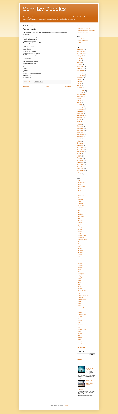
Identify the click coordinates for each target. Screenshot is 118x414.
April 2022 (79, 85)
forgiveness (81, 237)
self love (80, 293)
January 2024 (80, 49)
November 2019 (80, 130)
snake (79, 301)
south (79, 309)
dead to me (81, 216)
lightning (80, 258)
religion (80, 288)
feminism (80, 231)
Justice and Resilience (83, 40)
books (79, 194)
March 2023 (79, 64)
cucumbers (80, 207)
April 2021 (79, 102)
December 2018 (80, 147)
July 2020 (79, 119)
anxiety (80, 190)
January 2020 (80, 126)
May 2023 (79, 60)
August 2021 (80, 96)
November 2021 (80, 91)
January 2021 (80, 108)
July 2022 (79, 79)
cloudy (79, 201)
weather (80, 333)
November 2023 (80, 53)
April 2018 (79, 157)
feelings (80, 229)
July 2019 (79, 138)
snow (79, 305)
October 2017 (80, 168)
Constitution (81, 203)
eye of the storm (82, 228)
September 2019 (81, 134)
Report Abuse (81, 347)
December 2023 (80, 51)
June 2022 (79, 81)
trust (79, 327)
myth (79, 271)
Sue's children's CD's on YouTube (86, 30)
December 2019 (80, 128)
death (79, 218)
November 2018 (80, 149)
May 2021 (79, 100)
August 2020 (80, 117)
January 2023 (80, 68)
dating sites (81, 212)
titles (79, 322)
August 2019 (80, 136)
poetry (79, 280)
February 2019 (80, 143)
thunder (80, 320)
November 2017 (80, 166)
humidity (80, 248)
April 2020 (79, 125)
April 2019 (79, 142)
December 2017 (80, 164)
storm (79, 311)
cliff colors (80, 199)
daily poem (80, 211)
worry (79, 339)
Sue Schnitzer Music (83, 32)
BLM (79, 192)
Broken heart (81, 195)
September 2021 (81, 94)
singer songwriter (82, 299)
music (79, 269)
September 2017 (81, 170)
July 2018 (79, 153)
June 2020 (79, 121)
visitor (79, 331)
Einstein (80, 222)
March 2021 (79, 104)
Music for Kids (81, 39)
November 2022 (80, 72)
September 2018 (81, 151)
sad (79, 292)
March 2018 (79, 158)
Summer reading (82, 314)
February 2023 (80, 66)
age (79, 180)
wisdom (80, 335)
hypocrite (80, 252)
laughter (80, 254)
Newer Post (26, 86)
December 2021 (80, 89)
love (79, 260)
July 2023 (79, 57)
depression (80, 220)
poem (79, 278)
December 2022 (80, 70)
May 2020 (79, 123)
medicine (80, 263)
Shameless (80, 297)
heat (79, 246)
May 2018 (79, 155)
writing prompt (81, 341)
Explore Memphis (82, 226)
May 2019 (79, 140)
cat (78, 197)
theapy (79, 318)
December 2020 (80, 109)
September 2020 (81, 115)
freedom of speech (82, 239)
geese (79, 241)
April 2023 (79, 62)
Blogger (66, 405)
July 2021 (79, 98)
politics (79, 282)
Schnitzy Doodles (44, 9)
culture (79, 209)
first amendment (82, 235)
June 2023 (79, 59)
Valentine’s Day (82, 329)
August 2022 (80, 77)
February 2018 (80, 160)
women (80, 337)
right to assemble (82, 290)
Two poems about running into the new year (90, 368)
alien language (81, 186)
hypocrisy (80, 250)
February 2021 (80, 106)
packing (80, 277)
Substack (79, 359)
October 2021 (80, 93)
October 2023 (80, 55)
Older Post (68, 86)
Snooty (79, 303)
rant (79, 284)
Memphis (80, 265)
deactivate (80, 214)
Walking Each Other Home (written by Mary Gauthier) (89, 382)
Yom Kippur (81, 343)
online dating (81, 273)
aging (79, 184)
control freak (81, 205)
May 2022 (79, 83)
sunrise (80, 316)
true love (80, 326)
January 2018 (80, 162)
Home (47, 86)
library (79, 256)
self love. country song (83, 295)
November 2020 (80, 111)
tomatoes (80, 324)
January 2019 (80, 145)
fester (79, 233)
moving (80, 267)
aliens (79, 188)
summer (80, 312)
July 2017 (79, 174)
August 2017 (80, 172)
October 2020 (80, 113)
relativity (80, 286)
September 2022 (81, 75)
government (81, 243)
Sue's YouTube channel (84, 28)
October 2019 (80, 132)
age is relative (81, 182)
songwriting (81, 307)
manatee (80, 261)
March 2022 (79, 87)
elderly (79, 224)
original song (81, 275)
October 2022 (80, 74)
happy (79, 244)
